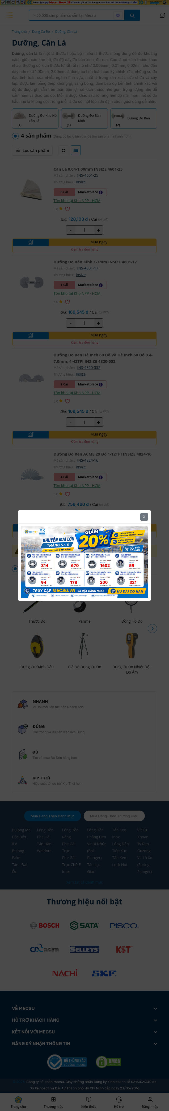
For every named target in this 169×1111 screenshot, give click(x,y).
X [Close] (144, 504)
